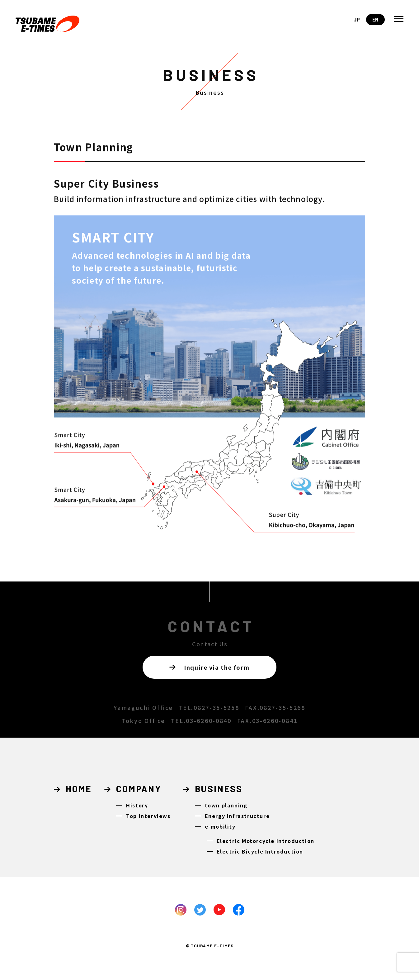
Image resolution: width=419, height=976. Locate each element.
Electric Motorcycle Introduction (265, 840)
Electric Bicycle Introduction (260, 851)
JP (357, 19)
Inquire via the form (209, 667)
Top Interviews (148, 816)
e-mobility (220, 826)
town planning (226, 805)
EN (375, 19)
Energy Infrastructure (237, 816)
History (137, 805)
